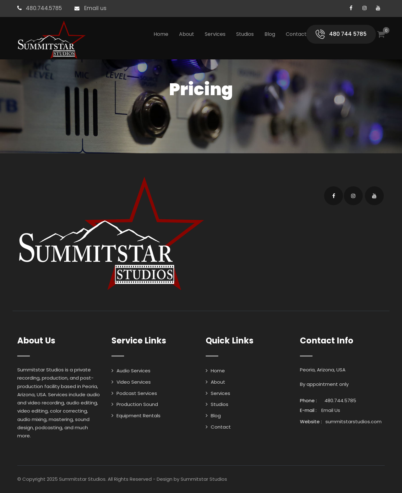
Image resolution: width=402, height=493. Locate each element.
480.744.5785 (44, 8)
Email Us (330, 410)
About (186, 34)
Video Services (134, 382)
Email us (95, 8)
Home (161, 34)
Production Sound (137, 404)
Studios (245, 34)
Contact (296, 34)
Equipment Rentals (138, 415)
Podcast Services (137, 393)
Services (215, 34)
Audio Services (133, 370)
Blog (269, 34)
